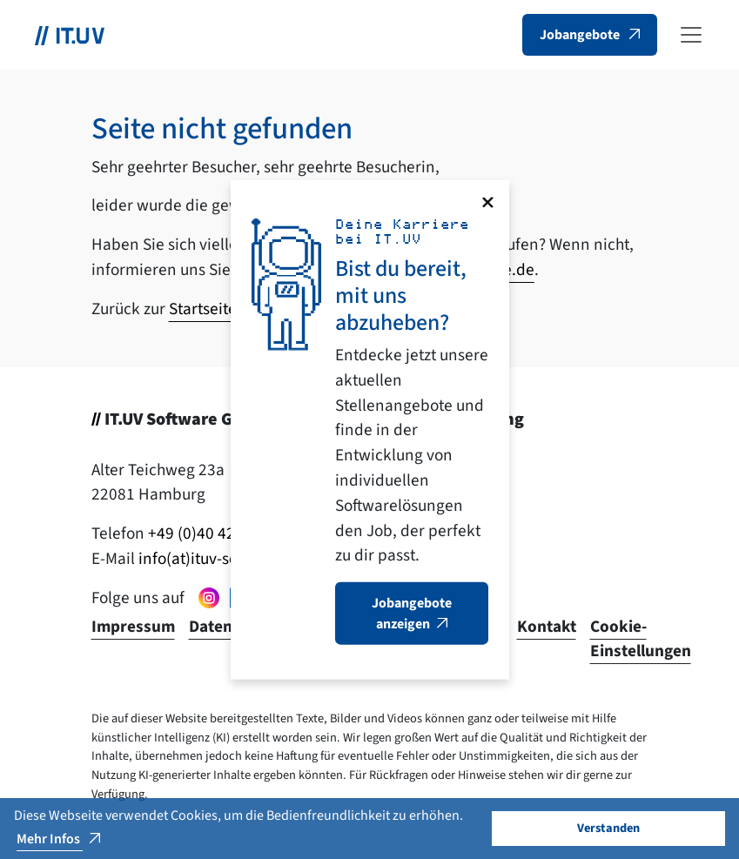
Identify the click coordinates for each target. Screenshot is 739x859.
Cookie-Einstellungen (640, 639)
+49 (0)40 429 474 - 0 (221, 533)
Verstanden (608, 828)
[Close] (487, 202)
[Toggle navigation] (691, 35)
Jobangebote (581, 34)
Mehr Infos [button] (50, 839)
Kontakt (546, 626)
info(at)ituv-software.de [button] (222, 559)
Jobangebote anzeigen (412, 614)
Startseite (203, 309)
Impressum (133, 626)
